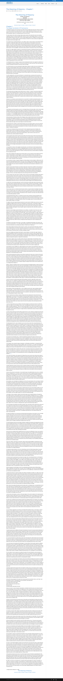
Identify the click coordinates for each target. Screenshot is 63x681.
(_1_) (10, 353)
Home (38, 3)
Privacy (30, 679)
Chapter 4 (30, 25)
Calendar (42, 3)
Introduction (16, 25)
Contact (52, 3)
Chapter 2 (23, 25)
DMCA (33, 679)
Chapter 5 (34, 25)
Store (49, 3)
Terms (27, 679)
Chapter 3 (26, 25)
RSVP (46, 3)
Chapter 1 (19, 25)
